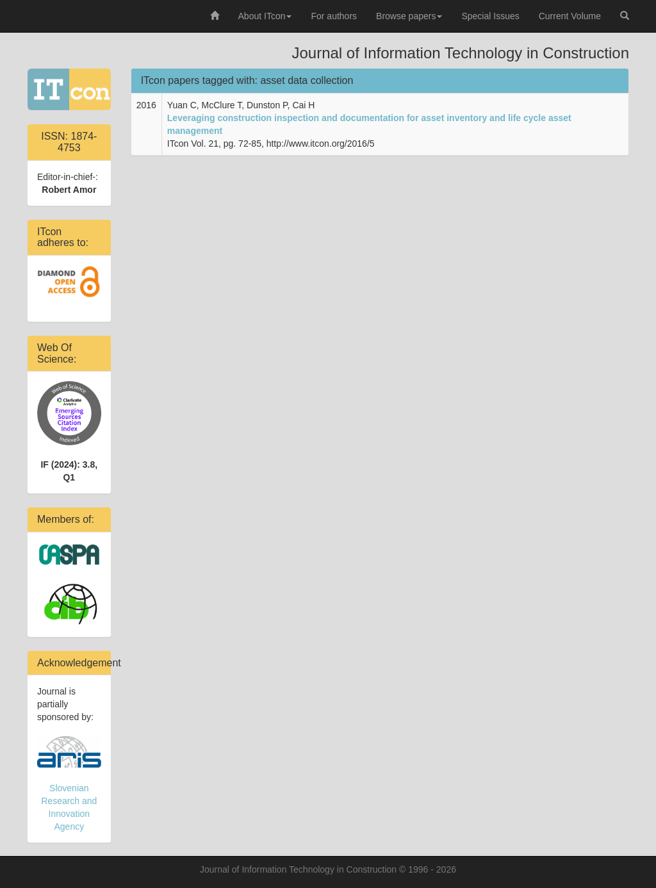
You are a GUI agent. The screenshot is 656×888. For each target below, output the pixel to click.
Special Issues (490, 16)
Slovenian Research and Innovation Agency (69, 784)
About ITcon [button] (265, 16)
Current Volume (570, 16)
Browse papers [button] (409, 16)
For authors (334, 16)
